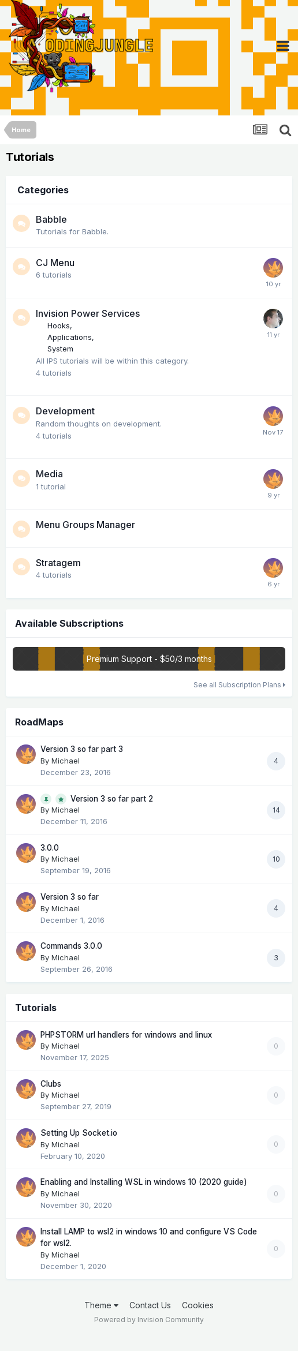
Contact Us (150, 1305)
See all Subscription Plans (239, 684)
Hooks (58, 325)
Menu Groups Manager (85, 524)
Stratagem (58, 562)
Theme (101, 1305)
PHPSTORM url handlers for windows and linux (126, 1034)
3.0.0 (49, 847)
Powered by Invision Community (149, 1319)
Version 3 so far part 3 (81, 749)
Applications (69, 337)
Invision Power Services (88, 313)
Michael (65, 760)
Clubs (50, 1083)
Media (49, 474)
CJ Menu (55, 262)
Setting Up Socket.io (78, 1132)
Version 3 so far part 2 (111, 798)
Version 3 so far (69, 896)
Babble (51, 219)
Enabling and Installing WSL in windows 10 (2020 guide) (143, 1182)
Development (65, 411)
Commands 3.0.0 (71, 945)
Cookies (198, 1305)
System (60, 348)
